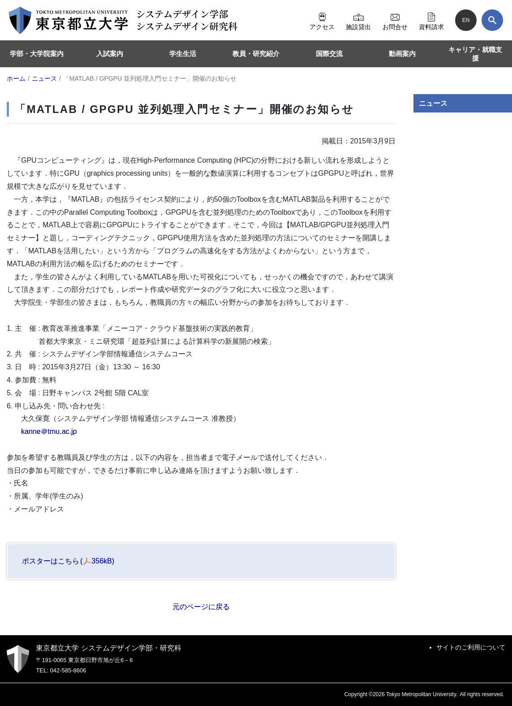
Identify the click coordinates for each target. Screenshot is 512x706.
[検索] (492, 20)
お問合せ (395, 20)
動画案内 (402, 53)
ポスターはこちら (68, 561)
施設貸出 (358, 20)
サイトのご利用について (470, 647)
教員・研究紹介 (256, 53)
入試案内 (109, 53)
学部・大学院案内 (37, 53)
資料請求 (431, 20)
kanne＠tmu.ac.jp (49, 431)
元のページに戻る (201, 607)
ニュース (433, 103)
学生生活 (182, 53)
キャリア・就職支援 (475, 54)
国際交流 (329, 53)
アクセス (322, 20)
